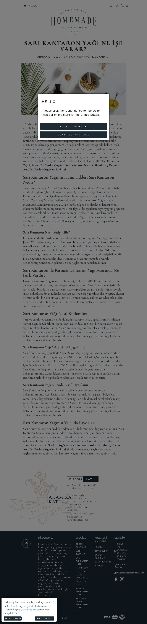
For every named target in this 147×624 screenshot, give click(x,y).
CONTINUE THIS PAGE (73, 134)
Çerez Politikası (29, 609)
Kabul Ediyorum (13, 618)
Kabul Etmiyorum (44, 618)
